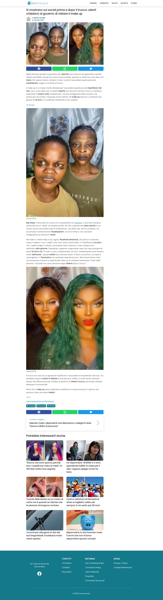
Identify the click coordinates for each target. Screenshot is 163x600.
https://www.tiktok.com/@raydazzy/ (40, 401)
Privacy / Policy (121, 563)
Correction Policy (93, 567)
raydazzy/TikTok (31, 218)
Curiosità (104, 3)
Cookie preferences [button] (123, 567)
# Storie (51, 405)
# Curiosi (31, 405)
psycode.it (66, 572)
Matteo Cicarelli (39, 18)
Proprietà (89, 576)
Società (124, 3)
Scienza (93, 3)
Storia (134, 3)
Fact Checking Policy (94, 563)
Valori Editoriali (92, 572)
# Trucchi (41, 405)
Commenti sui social (94, 580)
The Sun (31, 105)
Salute (115, 3)
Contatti (66, 567)
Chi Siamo (66, 563)
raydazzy (78, 222)
